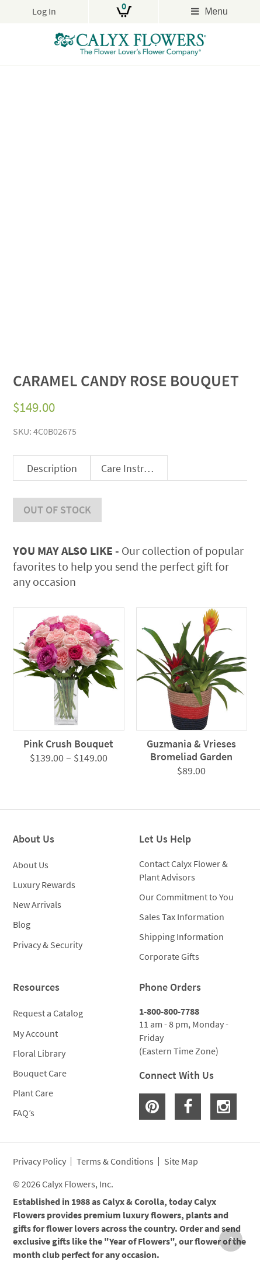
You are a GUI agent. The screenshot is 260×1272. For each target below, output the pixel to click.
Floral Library (39, 1053)
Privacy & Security (47, 944)
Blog (21, 924)
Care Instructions (134, 468)
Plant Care (33, 1093)
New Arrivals (37, 904)
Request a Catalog (48, 1013)
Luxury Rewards (44, 884)
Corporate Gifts (169, 956)
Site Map (181, 1161)
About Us (30, 865)
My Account (35, 1033)
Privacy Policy (39, 1161)
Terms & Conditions (115, 1161)
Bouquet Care (40, 1073)
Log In (44, 11)
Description (52, 468)
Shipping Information (181, 936)
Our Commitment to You (186, 897)
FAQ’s (23, 1113)
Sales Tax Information (181, 916)
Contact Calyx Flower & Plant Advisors (183, 870)
